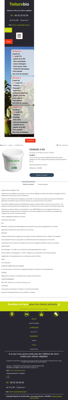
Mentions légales (57, 396)
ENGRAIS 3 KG (19, 145)
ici (59, 304)
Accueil (3, 145)
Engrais (10, 145)
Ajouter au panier (41, 175)
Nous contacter (34, 398)
